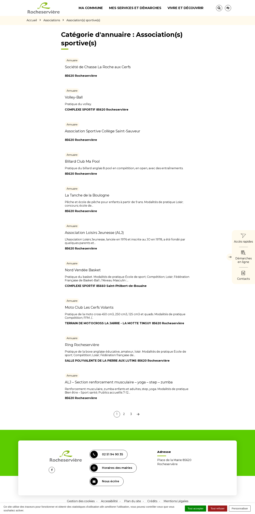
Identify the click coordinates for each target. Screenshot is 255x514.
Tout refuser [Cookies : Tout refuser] (218, 508)
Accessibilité (109, 501)
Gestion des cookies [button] (81, 501)
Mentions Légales (176, 501)
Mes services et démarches (135, 8)
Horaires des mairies (111, 468)
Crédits (152, 501)
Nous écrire (104, 481)
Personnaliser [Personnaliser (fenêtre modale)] (240, 508)
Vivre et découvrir (185, 8)
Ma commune (91, 8)
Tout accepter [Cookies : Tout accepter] (195, 508)
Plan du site (132, 501)
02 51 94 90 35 (106, 454)
